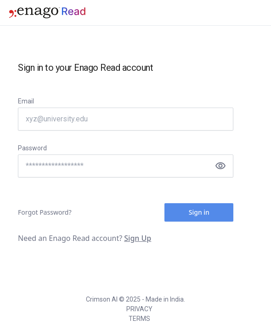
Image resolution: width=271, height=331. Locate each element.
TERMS (139, 318)
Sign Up (137, 238)
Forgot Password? (45, 212)
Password (32, 148)
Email (26, 101)
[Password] (125, 165)
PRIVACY (139, 309)
